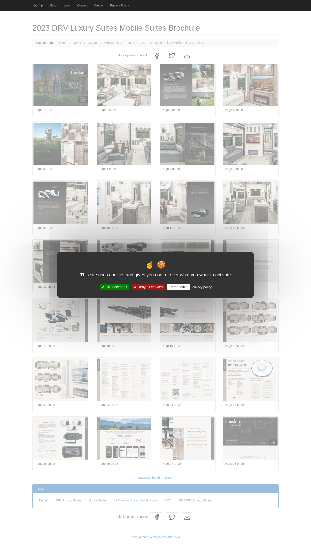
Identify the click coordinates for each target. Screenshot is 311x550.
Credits (99, 5)
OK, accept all (114, 287)
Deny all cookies (148, 287)
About (53, 5)
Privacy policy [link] (202, 287)
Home (37, 5)
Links (67, 5)
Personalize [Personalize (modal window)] (178, 287)
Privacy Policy (119, 5)
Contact (82, 5)
